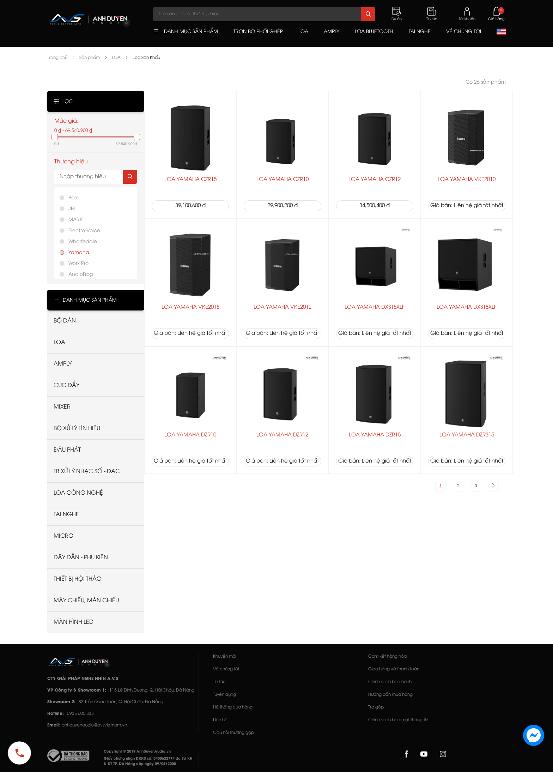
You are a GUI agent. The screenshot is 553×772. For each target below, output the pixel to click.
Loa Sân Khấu (146, 58)
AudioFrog (80, 274)
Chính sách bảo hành (390, 682)
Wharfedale (82, 242)
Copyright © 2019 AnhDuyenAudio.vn (137, 751)
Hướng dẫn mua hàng (390, 694)
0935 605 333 (80, 714)
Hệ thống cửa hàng (233, 707)
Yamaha (78, 253)
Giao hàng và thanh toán (393, 669)
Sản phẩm (89, 58)
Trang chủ (57, 58)
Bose (73, 198)
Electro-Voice (84, 231)
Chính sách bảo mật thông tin (398, 720)
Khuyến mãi (224, 656)
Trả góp (376, 707)
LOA (116, 58)
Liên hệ (220, 720)
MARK (75, 220)
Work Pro (78, 263)
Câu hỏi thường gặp (233, 733)
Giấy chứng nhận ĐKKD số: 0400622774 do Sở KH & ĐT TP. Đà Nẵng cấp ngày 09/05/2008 (148, 761)
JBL (72, 209)
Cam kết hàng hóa (387, 656)
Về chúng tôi (226, 669)
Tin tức (219, 682)
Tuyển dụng (224, 694)
